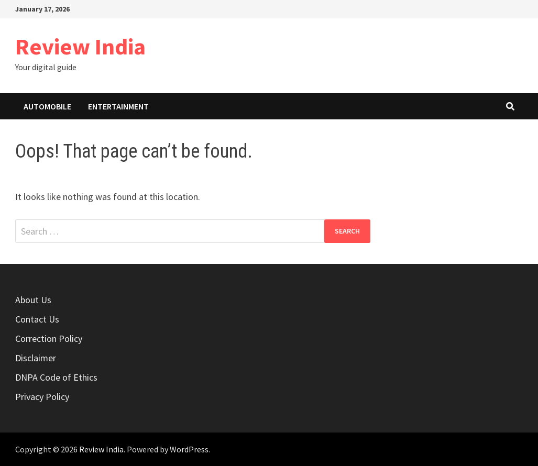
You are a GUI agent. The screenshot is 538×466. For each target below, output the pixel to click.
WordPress (189, 449)
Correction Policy (48, 338)
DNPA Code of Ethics (56, 377)
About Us (33, 300)
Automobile (47, 106)
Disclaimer (35, 358)
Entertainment (118, 106)
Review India (80, 46)
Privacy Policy (42, 397)
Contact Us (37, 319)
